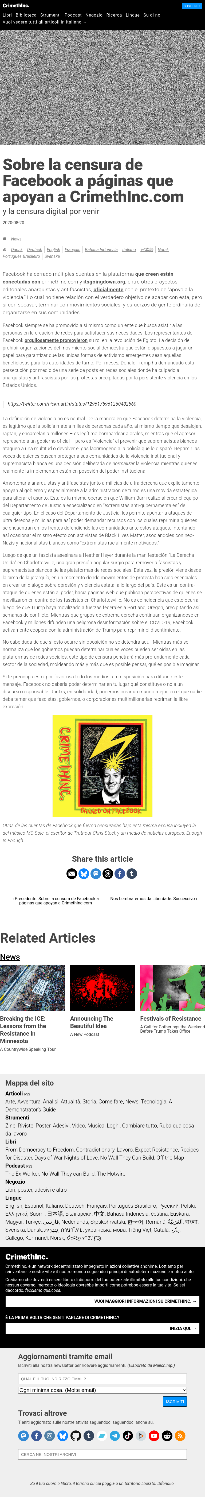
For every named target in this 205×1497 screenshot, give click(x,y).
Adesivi (61, 1125)
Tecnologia (154, 1101)
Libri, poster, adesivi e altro (36, 1190)
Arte (10, 1101)
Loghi (113, 1125)
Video (78, 1125)
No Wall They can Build (68, 1174)
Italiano (129, 249)
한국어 (135, 1222)
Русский (169, 1206)
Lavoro (125, 1149)
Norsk (163, 249)
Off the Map (170, 1157)
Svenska (52, 256)
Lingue (133, 15)
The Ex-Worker (22, 1174)
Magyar (14, 1222)
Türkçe (33, 1222)
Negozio (93, 15)
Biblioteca (26, 15)
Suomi (37, 1214)
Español (34, 1206)
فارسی (51, 1222)
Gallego (14, 1238)
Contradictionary (95, 1149)
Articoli (14, 1093)
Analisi (50, 1101)
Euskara (179, 1214)
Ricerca (114, 15)
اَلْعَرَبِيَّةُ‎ (175, 1222)
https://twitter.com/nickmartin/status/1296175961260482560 (72, 404)
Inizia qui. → (183, 1328)
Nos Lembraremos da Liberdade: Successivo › (153, 898)
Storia (89, 1101)
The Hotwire (111, 1174)
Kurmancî (36, 1238)
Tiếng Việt (139, 1230)
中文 (99, 1214)
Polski (188, 1206)
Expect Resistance (156, 1149)
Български (78, 1214)
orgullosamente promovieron (56, 340)
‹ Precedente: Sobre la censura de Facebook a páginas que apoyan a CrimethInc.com (56, 900)
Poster (43, 1125)
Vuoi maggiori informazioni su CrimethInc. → (145, 1301)
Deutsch (34, 249)
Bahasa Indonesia (101, 249)
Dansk (16, 249)
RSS (27, 1094)
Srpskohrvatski (107, 1222)
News (16, 239)
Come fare (110, 1101)
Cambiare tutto (139, 1125)
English (53, 249)
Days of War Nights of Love (66, 1157)
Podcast (73, 15)
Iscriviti (175, 1401)
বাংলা (191, 1222)
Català (161, 1230)
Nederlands (74, 1222)
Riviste (25, 1125)
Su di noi (153, 15)
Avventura (29, 1101)
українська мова (105, 1230)
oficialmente (108, 289)
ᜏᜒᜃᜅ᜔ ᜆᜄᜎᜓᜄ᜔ (84, 1238)
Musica (96, 1125)
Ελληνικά (16, 1214)
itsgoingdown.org (104, 282)
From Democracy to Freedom (39, 1149)
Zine (10, 1125)
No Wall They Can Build (127, 1157)
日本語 (146, 249)
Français (72, 249)
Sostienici (192, 6)
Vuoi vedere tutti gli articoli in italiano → (45, 22)
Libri (7, 15)
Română (155, 1222)
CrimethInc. (16, 5)
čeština (159, 1214)
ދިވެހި (175, 1230)
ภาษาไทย (72, 1230)
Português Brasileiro (21, 256)
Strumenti (50, 15)
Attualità (70, 1101)
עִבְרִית (51, 1230)
